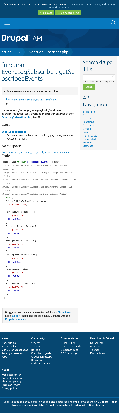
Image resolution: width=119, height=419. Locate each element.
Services (87, 142)
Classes (87, 118)
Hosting (35, 356)
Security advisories (12, 359)
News (5, 344)
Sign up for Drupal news (15, 356)
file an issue (64, 318)
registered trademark (72, 411)
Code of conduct (40, 369)
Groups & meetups (41, 362)
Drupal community (15, 325)
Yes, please (46, 12)
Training (35, 352)
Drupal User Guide (71, 352)
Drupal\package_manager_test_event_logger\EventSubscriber (36, 152)
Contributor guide (41, 359)
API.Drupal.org (69, 359)
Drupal (50, 411)
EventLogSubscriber (14, 131)
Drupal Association (12, 384)
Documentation (70, 344)
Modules (95, 352)
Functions (88, 122)
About (5, 376)
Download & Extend (102, 344)
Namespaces (90, 135)
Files (85, 132)
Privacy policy (9, 394)
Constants (89, 125)
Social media (9, 352)
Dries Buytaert (98, 411)
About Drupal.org (11, 387)
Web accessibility (11, 380)
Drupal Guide (68, 349)
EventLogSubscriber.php (47, 52)
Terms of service (11, 391)
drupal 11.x (11, 52)
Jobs (4, 362)
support (16, 322)
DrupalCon (37, 366)
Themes (94, 356)
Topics (86, 115)
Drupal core (96, 349)
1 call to (30, 99)
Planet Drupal (9, 349)
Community (38, 344)
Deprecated (89, 139)
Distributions (97, 359)
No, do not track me (68, 12)
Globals (87, 128)
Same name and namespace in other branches (32, 91)
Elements (88, 145)
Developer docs (69, 356)
